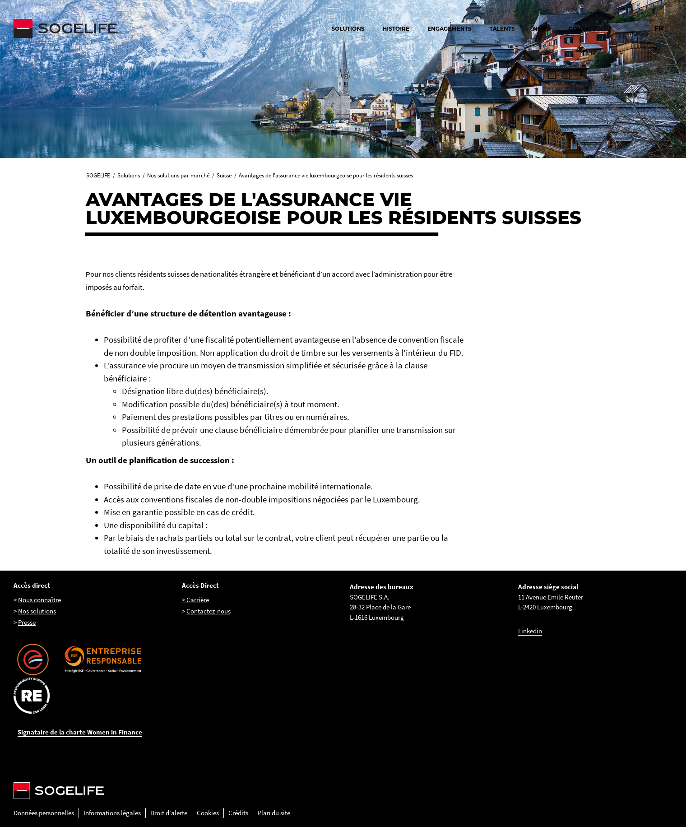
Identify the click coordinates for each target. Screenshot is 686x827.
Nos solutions (37, 611)
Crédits (238, 812)
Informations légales (112, 812)
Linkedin (530, 631)
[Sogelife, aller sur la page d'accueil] (113, 28)
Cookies (208, 812)
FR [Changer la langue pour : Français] (658, 28)
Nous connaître (39, 599)
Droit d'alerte (168, 812)
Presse (27, 622)
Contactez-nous (208, 611)
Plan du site (274, 812)
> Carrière (195, 599)
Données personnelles (44, 812)
